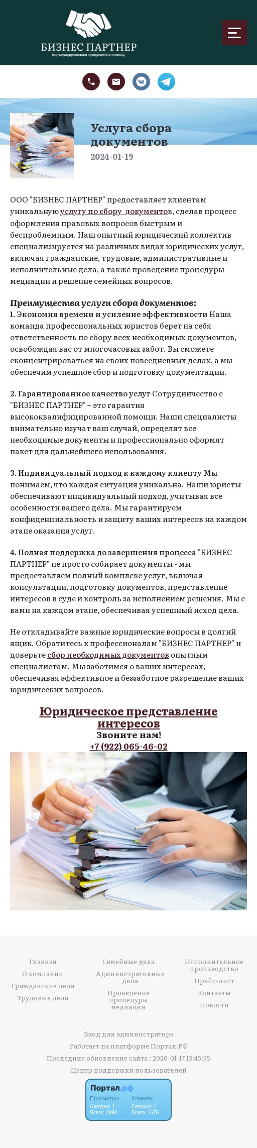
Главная (43, 960)
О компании (42, 972)
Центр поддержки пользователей (129, 1068)
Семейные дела (128, 960)
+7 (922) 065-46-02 (128, 744)
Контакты (214, 991)
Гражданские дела (42, 984)
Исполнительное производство (214, 964)
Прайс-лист (214, 979)
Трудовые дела (42, 996)
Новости (214, 1003)
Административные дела (130, 976)
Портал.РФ (169, 1044)
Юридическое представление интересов (128, 716)
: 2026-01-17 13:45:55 (179, 1056)
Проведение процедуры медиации (128, 998)
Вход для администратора (129, 1032)
